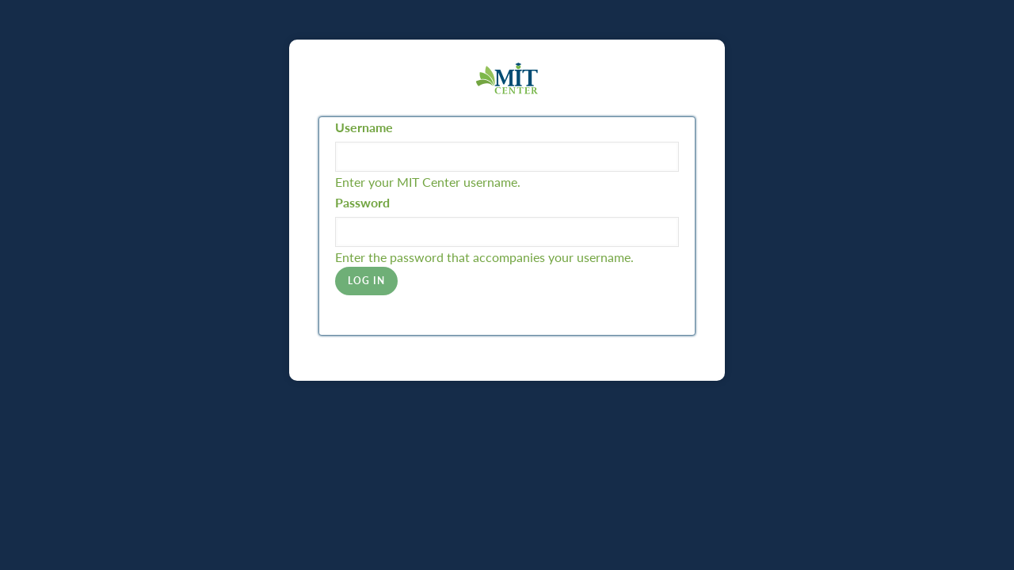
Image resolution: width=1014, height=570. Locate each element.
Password (362, 202)
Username (364, 127)
